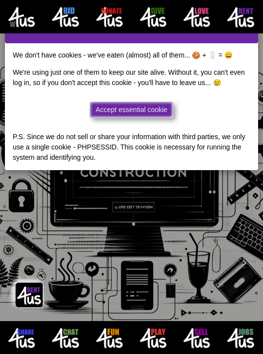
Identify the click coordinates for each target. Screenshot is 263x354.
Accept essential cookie (131, 110)
